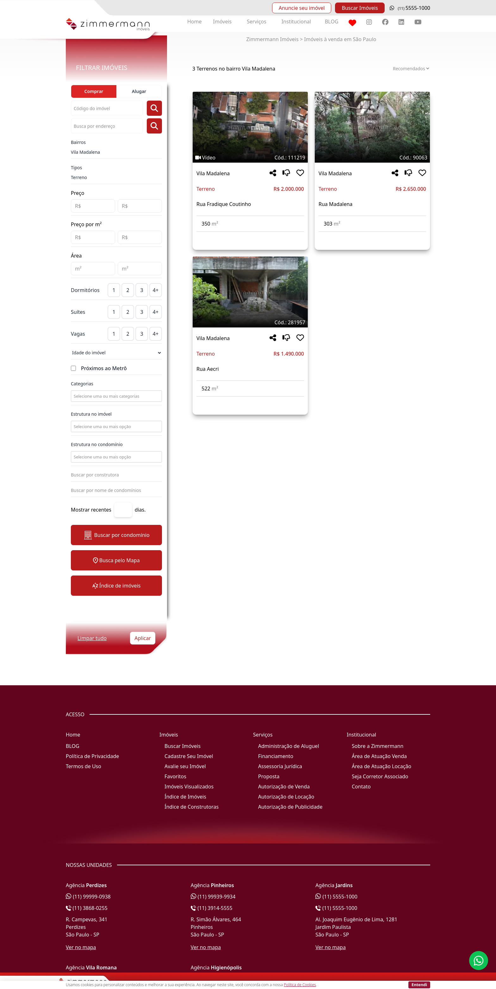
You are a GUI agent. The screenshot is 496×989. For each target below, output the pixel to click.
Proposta (269, 776)
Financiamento (275, 756)
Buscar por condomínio (116, 535)
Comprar (93, 91)
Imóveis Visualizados (189, 786)
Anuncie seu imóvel (302, 7)
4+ (155, 290)
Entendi (419, 984)
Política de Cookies (300, 984)
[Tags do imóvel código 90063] (372, 157)
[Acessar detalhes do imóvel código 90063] (372, 235)
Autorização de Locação (286, 796)
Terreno (79, 177)
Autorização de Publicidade (290, 806)
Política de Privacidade (92, 756)
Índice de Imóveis (185, 796)
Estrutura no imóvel (91, 414)
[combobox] (116, 396)
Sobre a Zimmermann (377, 746)
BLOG (331, 21)
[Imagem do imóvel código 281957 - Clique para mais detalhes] (250, 292)
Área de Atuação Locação (381, 766)
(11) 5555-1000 (336, 896)
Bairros (78, 142)
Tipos (76, 168)
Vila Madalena (85, 152)
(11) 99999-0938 (88, 896)
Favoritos (175, 776)
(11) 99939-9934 (213, 896)
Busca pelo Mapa (116, 560)
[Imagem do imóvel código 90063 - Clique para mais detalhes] (372, 127)
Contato (361, 786)
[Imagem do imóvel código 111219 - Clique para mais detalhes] (250, 127)
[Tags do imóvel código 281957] (250, 322)
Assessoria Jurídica (280, 766)
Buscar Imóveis (360, 7)
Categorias (82, 384)
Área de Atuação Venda (379, 756)
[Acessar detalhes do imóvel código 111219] (250, 235)
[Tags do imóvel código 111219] (250, 157)
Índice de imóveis (116, 585)
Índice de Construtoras (191, 806)
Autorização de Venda (284, 786)
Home (194, 21)
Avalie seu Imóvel (185, 766)
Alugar (139, 91)
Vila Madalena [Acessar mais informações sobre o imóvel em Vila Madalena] (213, 173)
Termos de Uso (83, 766)
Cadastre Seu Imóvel (188, 756)
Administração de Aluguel (288, 746)
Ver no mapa (81, 947)
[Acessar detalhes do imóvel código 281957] (250, 400)
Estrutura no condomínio (97, 444)
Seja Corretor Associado (380, 776)
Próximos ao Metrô (104, 368)
